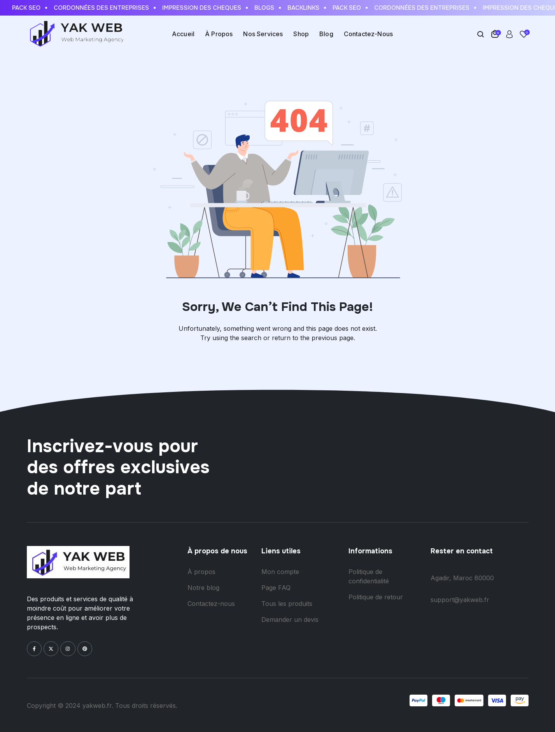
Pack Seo (33, 8)
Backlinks (310, 8)
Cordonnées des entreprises (108, 8)
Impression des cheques (208, 8)
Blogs (271, 8)
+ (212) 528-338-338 (468, 616)
